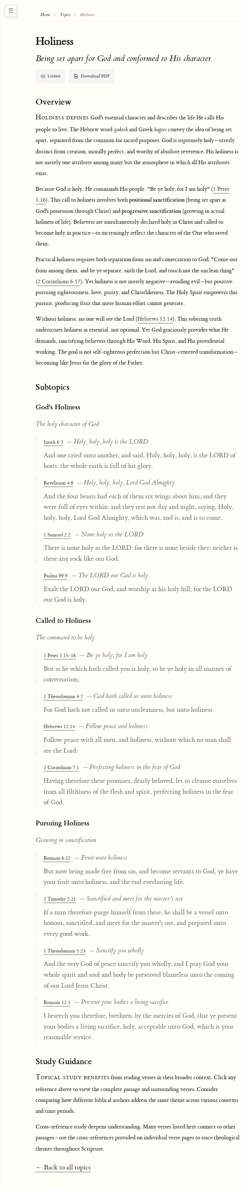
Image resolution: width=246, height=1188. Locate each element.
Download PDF (91, 76)
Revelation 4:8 (58, 483)
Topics (65, 14)
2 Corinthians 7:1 (61, 768)
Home (45, 14)
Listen (50, 76)
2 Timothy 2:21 (60, 899)
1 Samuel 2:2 (57, 535)
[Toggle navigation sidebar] (11, 11)
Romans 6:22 (57, 858)
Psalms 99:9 (56, 576)
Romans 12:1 (57, 1002)
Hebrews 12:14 (155, 319)
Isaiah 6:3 (53, 442)
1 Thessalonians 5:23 (65, 951)
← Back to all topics (63, 1167)
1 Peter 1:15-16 (60, 656)
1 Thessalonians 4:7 (63, 697)
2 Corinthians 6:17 (58, 281)
